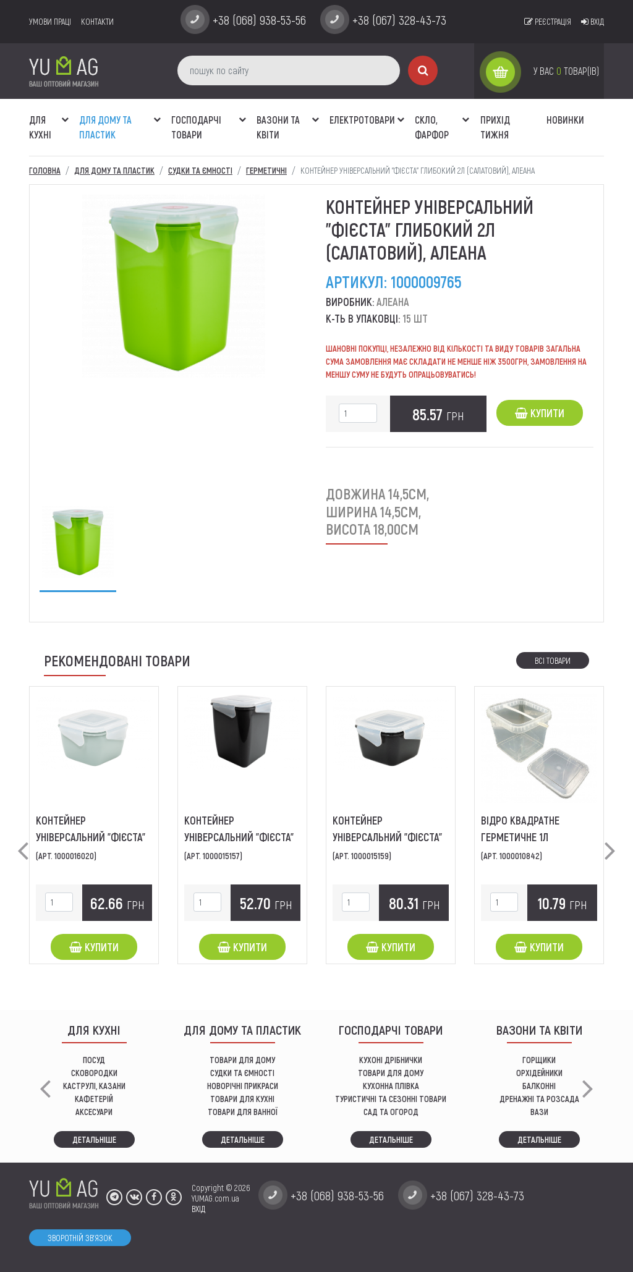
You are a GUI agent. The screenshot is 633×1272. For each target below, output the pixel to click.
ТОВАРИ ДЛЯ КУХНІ (242, 1098)
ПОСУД (94, 1059)
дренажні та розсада (539, 1098)
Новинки (565, 119)
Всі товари (553, 660)
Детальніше (94, 1139)
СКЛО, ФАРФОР (432, 127)
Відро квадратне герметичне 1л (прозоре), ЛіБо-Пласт (531, 836)
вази (539, 1111)
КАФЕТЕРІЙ (94, 1098)
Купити (539, 413)
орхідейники (539, 1072)
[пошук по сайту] (288, 70)
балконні (539, 1085)
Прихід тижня (495, 127)
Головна (45, 170)
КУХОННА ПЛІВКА (391, 1085)
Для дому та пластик (105, 127)
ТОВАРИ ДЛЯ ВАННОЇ (243, 1111)
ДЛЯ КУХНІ (40, 127)
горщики (539, 1059)
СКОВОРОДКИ (94, 1072)
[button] (64, 113)
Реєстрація (547, 21)
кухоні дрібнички (390, 1059)
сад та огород (390, 1111)
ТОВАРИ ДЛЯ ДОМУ (242, 1059)
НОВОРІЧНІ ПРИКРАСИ (242, 1085)
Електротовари (362, 119)
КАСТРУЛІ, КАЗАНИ (94, 1085)
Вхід (592, 21)
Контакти (97, 21)
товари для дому (390, 1072)
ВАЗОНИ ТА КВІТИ (278, 127)
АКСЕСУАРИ (94, 1111)
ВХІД (198, 1208)
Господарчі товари (196, 127)
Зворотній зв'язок (80, 1237)
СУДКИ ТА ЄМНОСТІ (242, 1072)
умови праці (50, 21)
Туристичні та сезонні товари (390, 1098)
